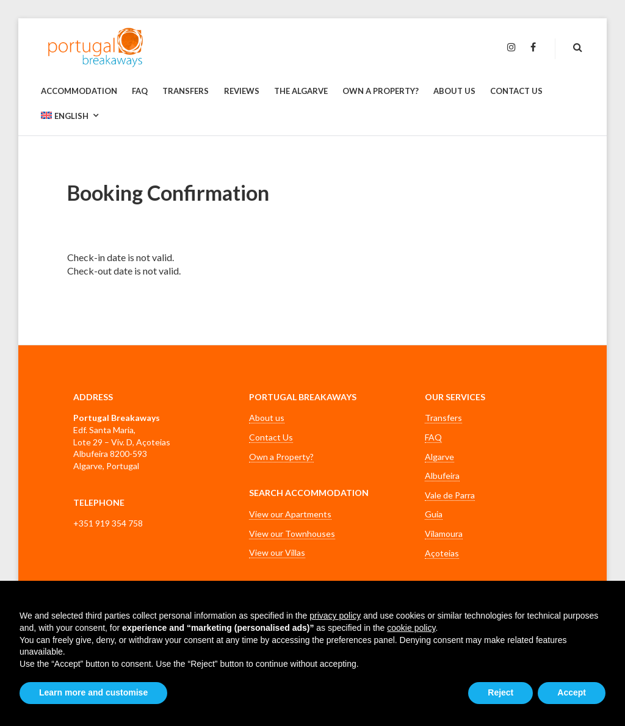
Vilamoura (444, 533)
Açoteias (442, 553)
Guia (434, 514)
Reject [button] (500, 692)
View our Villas (277, 552)
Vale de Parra (450, 495)
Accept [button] (571, 692)
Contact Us (271, 437)
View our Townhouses (292, 533)
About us (266, 417)
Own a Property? (281, 456)
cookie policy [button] (411, 628)
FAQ (433, 437)
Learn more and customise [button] (93, 692)
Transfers (443, 417)
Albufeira (442, 475)
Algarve (439, 456)
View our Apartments (290, 514)
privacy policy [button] (335, 615)
